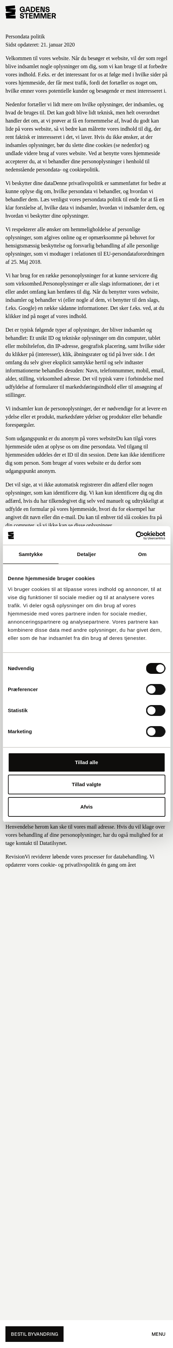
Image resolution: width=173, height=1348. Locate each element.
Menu (159, 1334)
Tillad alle (86, 762)
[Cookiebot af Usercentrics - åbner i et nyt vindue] (135, 535)
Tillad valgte (86, 784)
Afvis (86, 807)
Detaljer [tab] (86, 554)
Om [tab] (142, 554)
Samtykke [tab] (31, 554)
